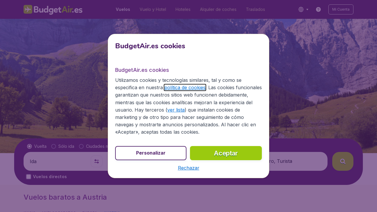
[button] (188, 164)
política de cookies (158, 91)
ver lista (125, 113)
